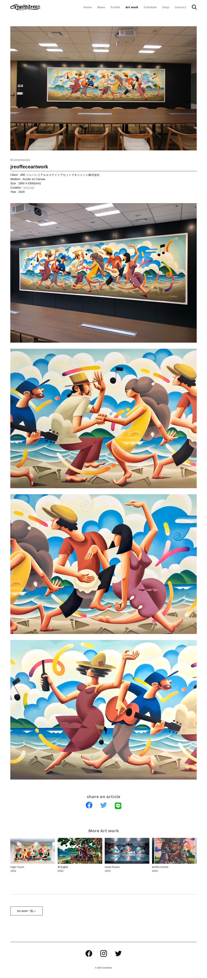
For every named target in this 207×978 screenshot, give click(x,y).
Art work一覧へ (25, 911)
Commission (21, 160)
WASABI (28, 187)
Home (87, 7)
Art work (132, 7)
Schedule (150, 7)
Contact (180, 7)
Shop (165, 7)
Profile (115, 7)
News (101, 7)
